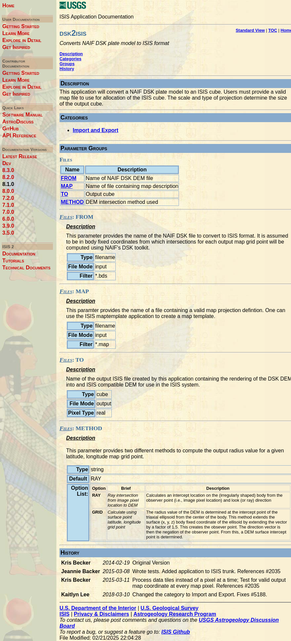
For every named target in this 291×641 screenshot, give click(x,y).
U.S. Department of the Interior (98, 608)
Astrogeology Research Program (175, 614)
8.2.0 (8, 177)
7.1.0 (8, 205)
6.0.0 (8, 219)
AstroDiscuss (18, 121)
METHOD (72, 202)
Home (8, 5)
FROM (68, 178)
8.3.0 (8, 170)
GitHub (10, 128)
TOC (272, 30)
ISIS (64, 614)
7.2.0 (8, 198)
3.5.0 (8, 233)
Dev (6, 163)
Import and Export (95, 130)
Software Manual (22, 114)
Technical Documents (26, 267)
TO (64, 194)
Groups (67, 63)
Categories (70, 58)
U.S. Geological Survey (169, 608)
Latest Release (19, 156)
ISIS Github (175, 632)
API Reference (19, 135)
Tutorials (13, 260)
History (67, 68)
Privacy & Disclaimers (101, 614)
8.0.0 (8, 191)
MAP (67, 186)
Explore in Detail (21, 40)
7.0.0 (8, 212)
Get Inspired (16, 47)
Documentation (18, 253)
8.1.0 (8, 184)
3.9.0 (8, 226)
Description (71, 53)
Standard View (250, 30)
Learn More (16, 33)
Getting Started (20, 26)
